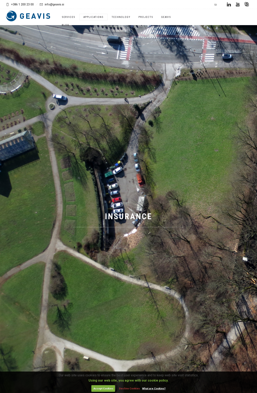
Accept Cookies (103, 388)
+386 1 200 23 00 (22, 4)
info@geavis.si (52, 4)
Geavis (166, 16)
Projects (146, 16)
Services (68, 16)
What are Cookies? (154, 388)
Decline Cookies (129, 388)
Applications (93, 16)
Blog (65, 25)
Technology (121, 16)
